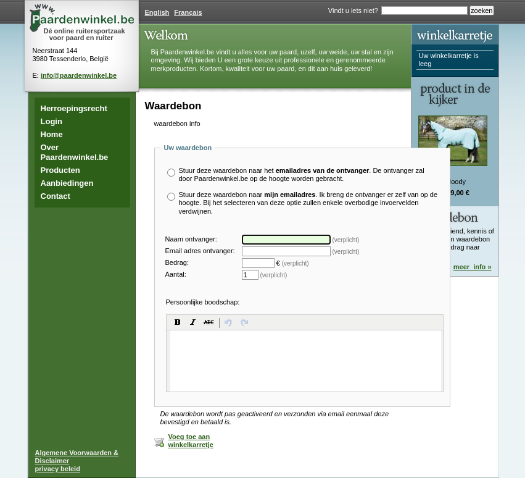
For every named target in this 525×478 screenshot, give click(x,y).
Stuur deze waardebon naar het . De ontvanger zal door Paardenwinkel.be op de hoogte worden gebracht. (301, 174)
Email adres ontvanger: (200, 251)
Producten (60, 170)
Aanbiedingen (67, 183)
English (157, 12)
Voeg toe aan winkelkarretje (190, 440)
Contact (55, 196)
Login (51, 121)
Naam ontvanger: (191, 239)
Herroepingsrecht (74, 108)
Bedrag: (177, 262)
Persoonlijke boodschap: (203, 302)
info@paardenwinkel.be (79, 75)
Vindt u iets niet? (353, 10)
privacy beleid (57, 468)
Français (188, 12)
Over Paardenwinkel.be (75, 152)
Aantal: (175, 274)
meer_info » (472, 266)
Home (52, 134)
